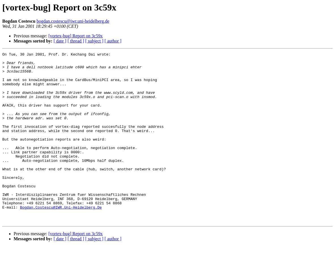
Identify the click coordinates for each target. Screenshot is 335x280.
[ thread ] (75, 41)
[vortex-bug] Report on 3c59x (75, 35)
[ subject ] (94, 41)
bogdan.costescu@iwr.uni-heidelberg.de (73, 21)
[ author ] (113, 41)
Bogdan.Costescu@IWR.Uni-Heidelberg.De (61, 238)
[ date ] (60, 41)
